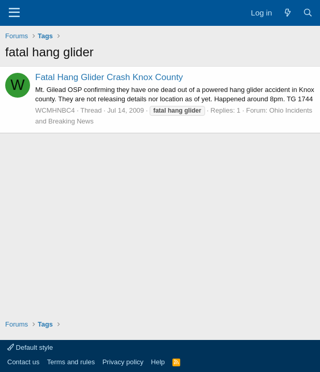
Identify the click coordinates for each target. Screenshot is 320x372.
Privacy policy (123, 362)
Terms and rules (71, 362)
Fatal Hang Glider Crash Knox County (109, 77)
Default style (30, 347)
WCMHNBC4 (55, 110)
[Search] (308, 12)
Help (158, 362)
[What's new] (287, 12)
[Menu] (14, 13)
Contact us (23, 362)
